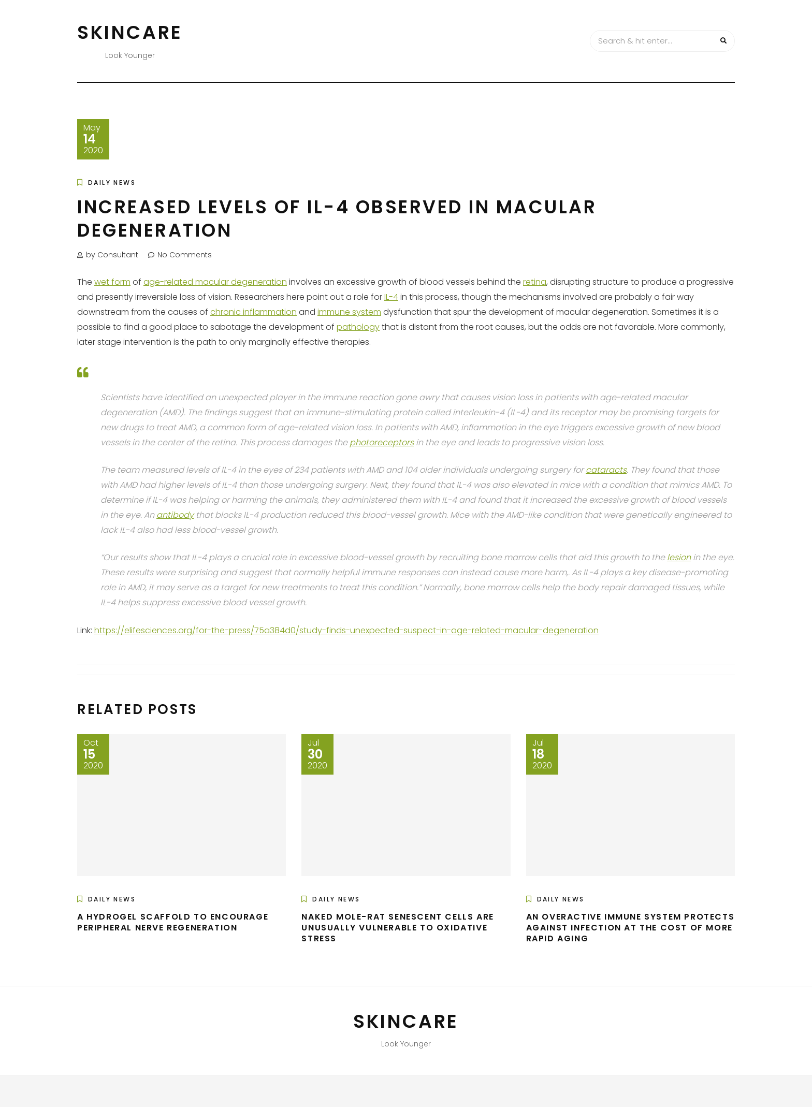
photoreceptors (382, 442)
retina (534, 282)
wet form (112, 282)
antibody (175, 515)
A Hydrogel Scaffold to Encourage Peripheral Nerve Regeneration (172, 922)
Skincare (130, 32)
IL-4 (391, 297)
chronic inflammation (253, 312)
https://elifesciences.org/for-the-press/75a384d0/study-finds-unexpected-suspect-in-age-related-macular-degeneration (346, 630)
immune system (349, 312)
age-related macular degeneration (215, 282)
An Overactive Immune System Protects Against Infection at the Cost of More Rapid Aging (630, 927)
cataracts (606, 470)
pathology (358, 327)
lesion (679, 557)
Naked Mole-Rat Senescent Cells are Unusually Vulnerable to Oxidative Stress (397, 927)
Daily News (112, 182)
